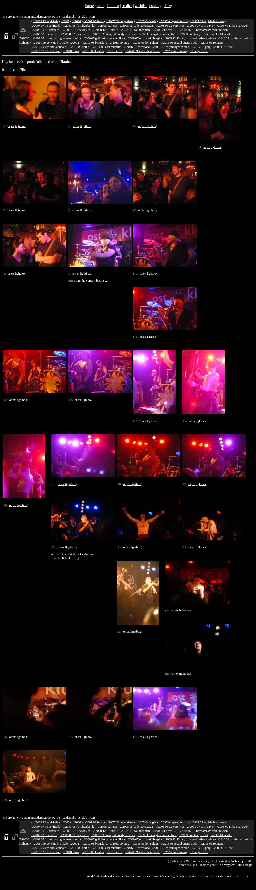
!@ (247, 876)
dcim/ (40, 16)
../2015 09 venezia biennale (48, 47)
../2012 (74, 42)
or (9, 126)
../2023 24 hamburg (175, 51)
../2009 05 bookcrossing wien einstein (55, 38)
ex (12, 126)
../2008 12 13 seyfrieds (76, 29)
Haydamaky (11, 62)
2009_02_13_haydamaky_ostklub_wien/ (69, 16)
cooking (155, 6)
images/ (32, 16)
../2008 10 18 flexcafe (45, 29)
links (100, 6)
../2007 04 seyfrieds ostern (207, 21)
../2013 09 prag (119, 42)
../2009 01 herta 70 (164, 29)
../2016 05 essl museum (106, 47)
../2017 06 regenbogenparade (170, 47)
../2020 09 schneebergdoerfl (143, 51)
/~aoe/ (23, 16)
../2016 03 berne (79, 47)
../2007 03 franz (93, 21)
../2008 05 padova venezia (136, 25)
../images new (199, 51)
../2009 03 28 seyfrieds (74, 34)
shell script (245, 865)
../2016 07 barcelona (137, 47)
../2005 (65, 21)
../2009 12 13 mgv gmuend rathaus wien (188, 38)
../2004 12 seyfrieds (45, 21)
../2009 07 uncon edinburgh (143, 38)
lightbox (20, 126)
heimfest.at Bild (14, 70)
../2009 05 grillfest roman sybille (102, 38)
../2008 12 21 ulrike (105, 29)
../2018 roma (71, 51)
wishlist (141, 6)
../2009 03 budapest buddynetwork (113, 34)
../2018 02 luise (223, 47)
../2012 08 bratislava (95, 42)
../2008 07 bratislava (200, 25)
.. (243, 876)
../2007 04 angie (146, 21)
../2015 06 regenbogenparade (179, 42)
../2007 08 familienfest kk (79, 25)
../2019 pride (115, 51)
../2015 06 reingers (211, 42)
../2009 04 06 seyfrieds (193, 34)
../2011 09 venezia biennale (50, 42)
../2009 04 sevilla (221, 34)
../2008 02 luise (107, 25)
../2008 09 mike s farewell (232, 25)
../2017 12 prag (201, 47)
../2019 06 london (93, 51)
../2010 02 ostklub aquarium (234, 38)
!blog (168, 6)
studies (127, 6)
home (89, 6)
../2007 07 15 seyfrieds (45, 25)
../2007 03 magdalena (119, 21)
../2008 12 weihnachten (135, 29)
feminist (113, 6)
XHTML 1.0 (221, 876)
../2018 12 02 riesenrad (46, 51)
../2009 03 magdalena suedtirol (157, 34)
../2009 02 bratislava (44, 34)
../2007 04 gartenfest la (173, 21)
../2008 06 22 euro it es (170, 25)
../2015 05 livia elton (145, 42)
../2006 (76, 21)
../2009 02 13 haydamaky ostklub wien (203, 29)
